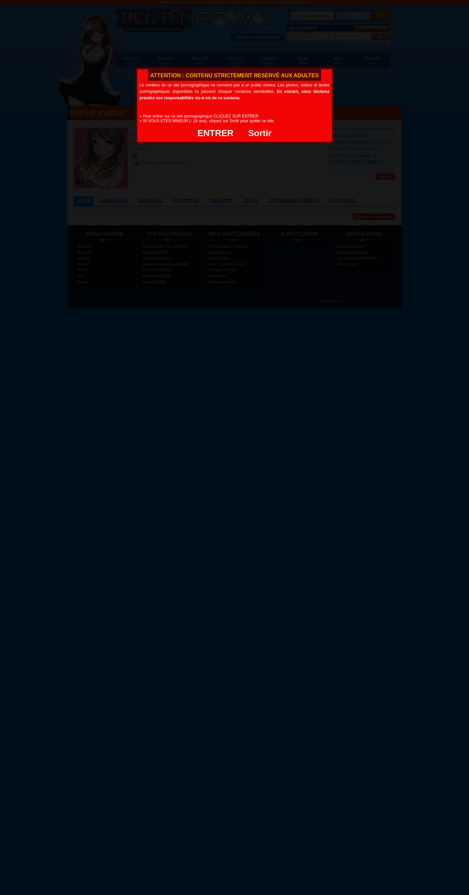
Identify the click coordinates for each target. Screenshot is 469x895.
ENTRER (215, 133)
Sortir (259, 133)
